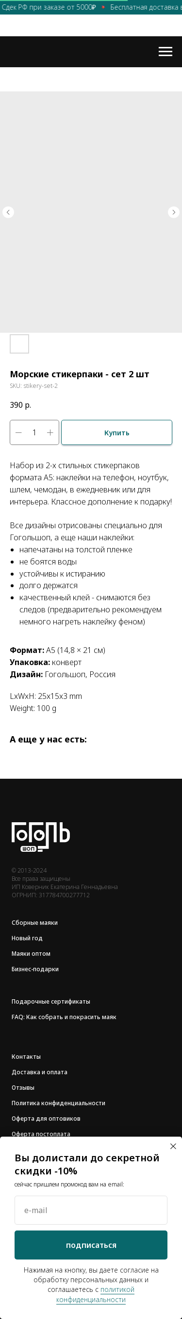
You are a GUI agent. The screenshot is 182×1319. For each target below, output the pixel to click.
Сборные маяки (35, 923)
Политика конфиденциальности (58, 1103)
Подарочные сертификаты (51, 1001)
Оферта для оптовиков (46, 1118)
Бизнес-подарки (35, 969)
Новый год (27, 938)
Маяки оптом (31, 953)
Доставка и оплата (39, 1072)
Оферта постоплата (41, 1134)
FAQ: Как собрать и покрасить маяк (64, 1017)
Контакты (26, 1056)
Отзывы (23, 1087)
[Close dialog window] (173, 1146)
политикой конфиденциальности (95, 1294)
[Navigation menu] (165, 52)
